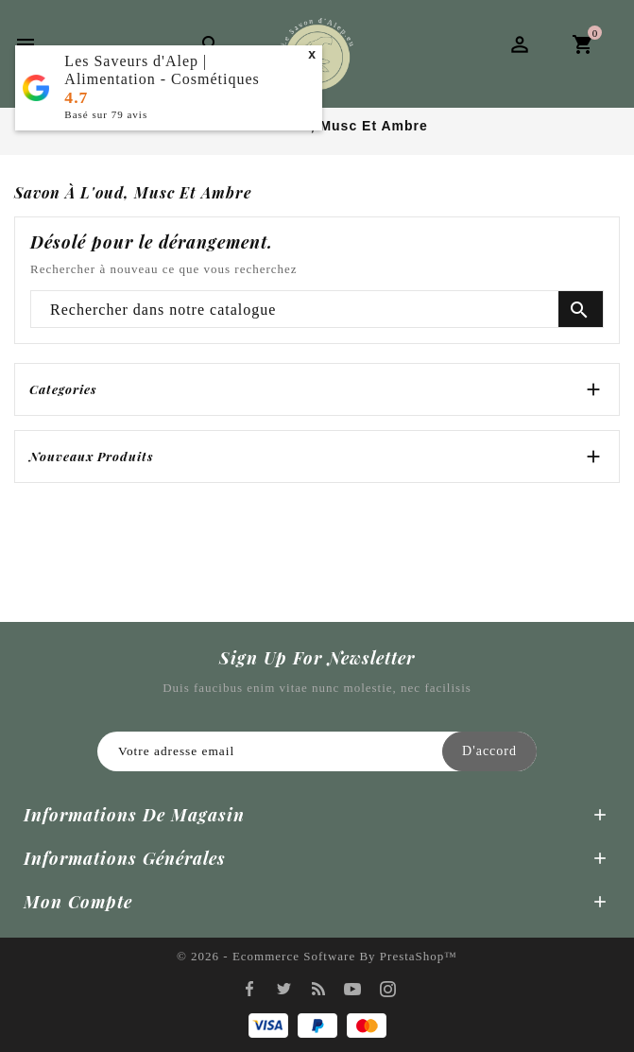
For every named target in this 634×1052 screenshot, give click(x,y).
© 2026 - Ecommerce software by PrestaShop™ (317, 956)
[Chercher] (317, 310)
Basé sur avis (105, 114)
